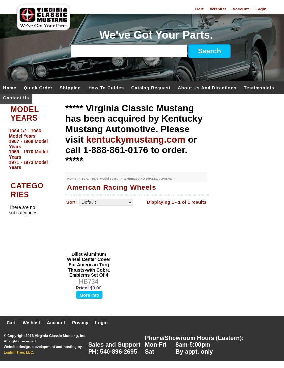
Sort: (71, 202)
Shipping (70, 88)
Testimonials (259, 88)
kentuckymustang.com (135, 139)
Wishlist (218, 9)
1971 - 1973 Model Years (100, 178)
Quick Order (38, 88)
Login (260, 9)
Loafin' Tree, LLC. (19, 352)
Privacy (80, 322)
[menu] (31, 149)
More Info (89, 295)
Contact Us (16, 98)
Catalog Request (151, 88)
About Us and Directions (207, 88)
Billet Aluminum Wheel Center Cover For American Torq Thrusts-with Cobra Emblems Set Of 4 (88, 265)
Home (9, 88)
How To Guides (106, 88)
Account (240, 9)
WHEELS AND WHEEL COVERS (148, 178)
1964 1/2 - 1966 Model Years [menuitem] (25, 133)
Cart (199, 9)
